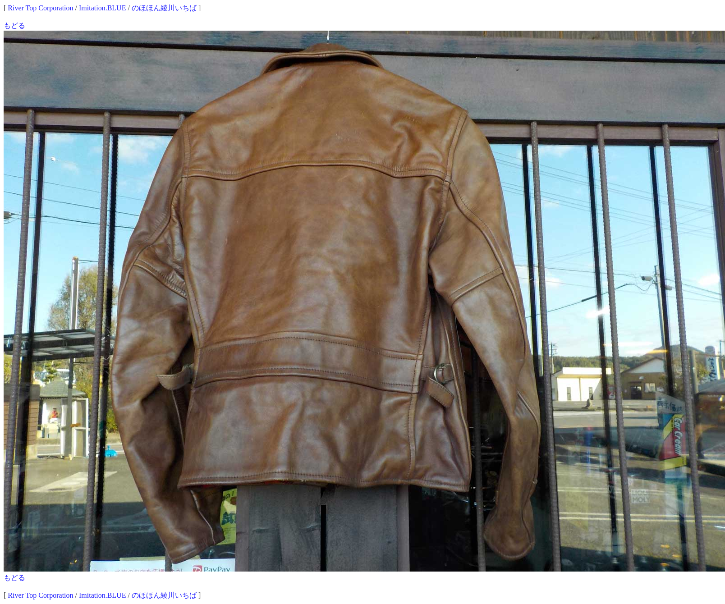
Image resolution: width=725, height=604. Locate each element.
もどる (14, 25)
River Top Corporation (40, 8)
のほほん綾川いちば (164, 8)
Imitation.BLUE (102, 8)
